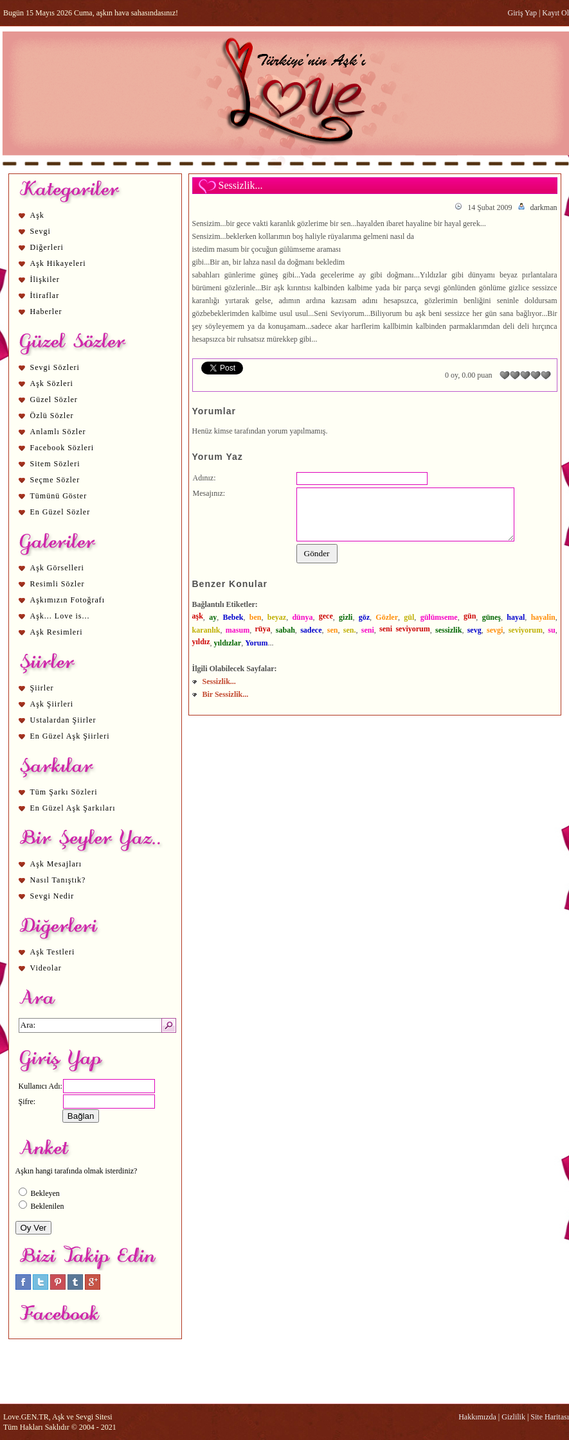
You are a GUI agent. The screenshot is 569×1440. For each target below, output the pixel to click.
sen (332, 630)
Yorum (256, 642)
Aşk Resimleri (56, 632)
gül (409, 617)
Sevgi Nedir (52, 895)
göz (364, 617)
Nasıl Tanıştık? (58, 879)
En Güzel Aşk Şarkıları (73, 807)
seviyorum (526, 630)
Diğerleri (47, 247)
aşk (197, 615)
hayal (516, 617)
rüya (262, 628)
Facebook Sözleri (62, 447)
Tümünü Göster (58, 495)
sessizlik (448, 630)
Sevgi (40, 231)
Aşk (37, 215)
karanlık (206, 630)
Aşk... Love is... (60, 615)
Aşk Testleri (52, 951)
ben (255, 617)
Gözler (386, 617)
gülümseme (439, 617)
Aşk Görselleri (57, 567)
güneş (491, 617)
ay (213, 617)
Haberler (46, 311)
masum (237, 630)
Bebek (232, 617)
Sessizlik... (219, 681)
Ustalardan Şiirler (63, 720)
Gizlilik (513, 1416)
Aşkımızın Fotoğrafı (67, 599)
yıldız (201, 641)
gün (470, 615)
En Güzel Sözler (60, 511)
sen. (349, 630)
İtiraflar (45, 295)
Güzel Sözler (54, 399)
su (551, 630)
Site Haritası (549, 1416)
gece (326, 615)
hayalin (543, 617)
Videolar (46, 967)
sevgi (495, 630)
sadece (310, 630)
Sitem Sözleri (55, 463)
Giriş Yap (522, 12)
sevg (474, 630)
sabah (285, 630)
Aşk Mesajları (56, 863)
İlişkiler (45, 279)
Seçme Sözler (55, 479)
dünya (302, 617)
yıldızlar (228, 642)
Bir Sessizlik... (226, 694)
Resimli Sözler (57, 583)
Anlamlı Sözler (58, 431)
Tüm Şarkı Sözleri (64, 791)
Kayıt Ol (555, 12)
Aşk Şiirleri (52, 703)
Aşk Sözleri (51, 383)
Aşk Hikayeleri (58, 263)
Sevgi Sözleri (55, 367)
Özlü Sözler (52, 415)
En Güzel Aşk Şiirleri (70, 736)
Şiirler (42, 687)
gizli (345, 617)
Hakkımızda (477, 1416)
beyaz (276, 617)
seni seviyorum (404, 628)
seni (367, 630)
